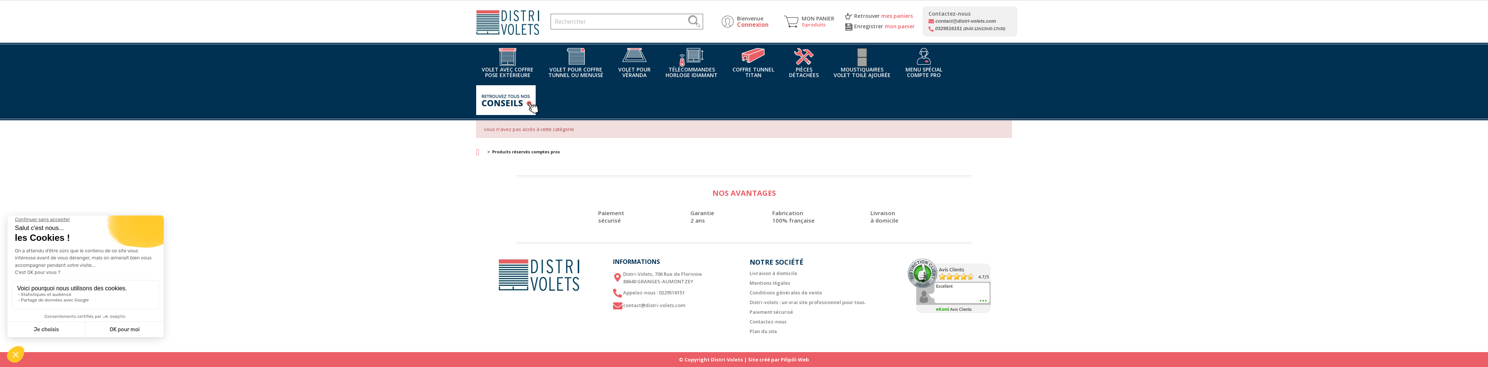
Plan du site (763, 331)
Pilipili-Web (795, 359)
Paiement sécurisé (771, 312)
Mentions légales (770, 283)
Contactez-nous (768, 321)
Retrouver (879, 16)
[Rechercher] (627, 21)
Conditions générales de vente (786, 292)
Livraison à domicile (773, 273)
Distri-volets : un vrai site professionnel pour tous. (808, 302)
